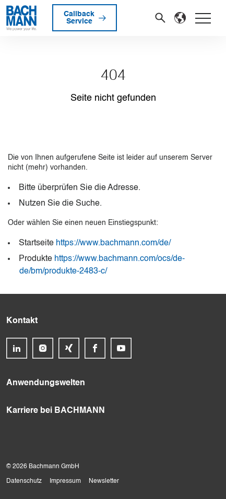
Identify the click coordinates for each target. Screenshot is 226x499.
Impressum (65, 481)
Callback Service (79, 17)
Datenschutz (24, 481)
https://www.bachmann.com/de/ (113, 243)
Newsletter (104, 481)
